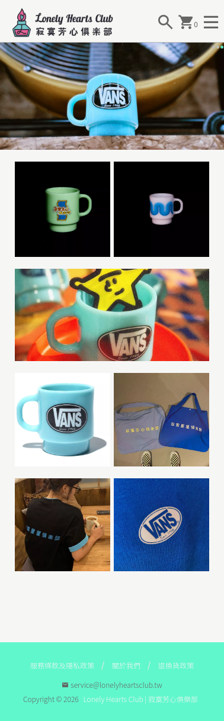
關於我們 (126, 665)
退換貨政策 (176, 665)
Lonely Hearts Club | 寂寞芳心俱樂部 (140, 699)
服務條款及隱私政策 (62, 665)
